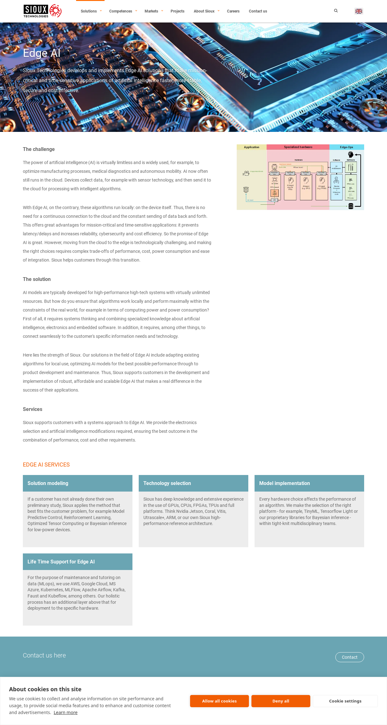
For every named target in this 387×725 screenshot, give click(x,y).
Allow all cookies (219, 701)
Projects (177, 11)
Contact (350, 657)
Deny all (280, 701)
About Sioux (204, 11)
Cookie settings (345, 701)
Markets (151, 11)
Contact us (258, 11)
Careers (233, 11)
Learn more (65, 712)
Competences (120, 11)
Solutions (89, 11)
